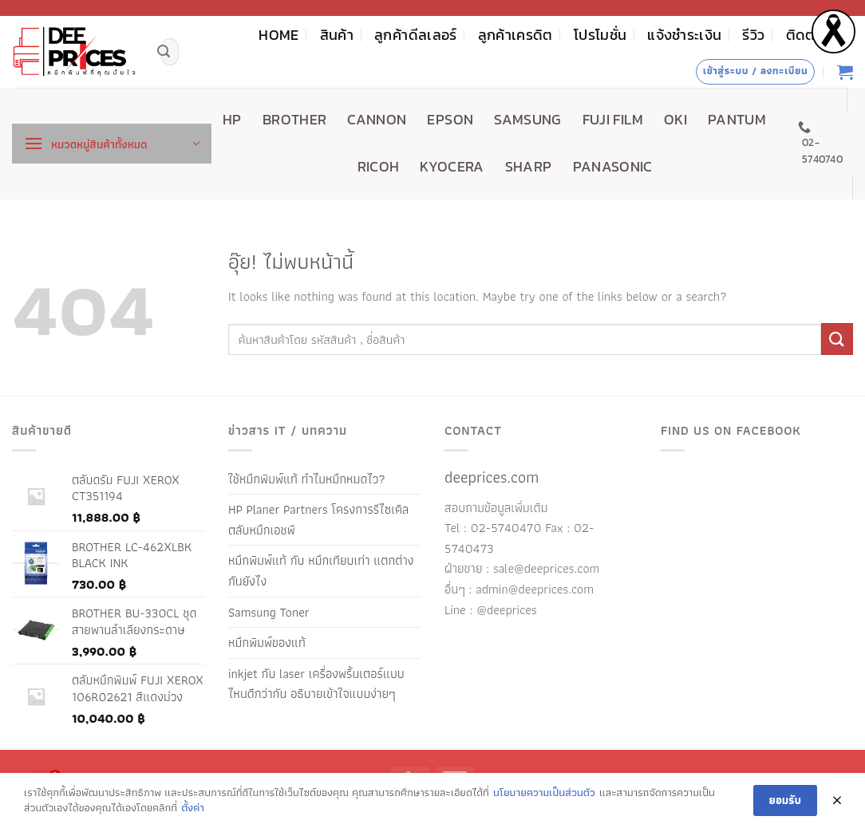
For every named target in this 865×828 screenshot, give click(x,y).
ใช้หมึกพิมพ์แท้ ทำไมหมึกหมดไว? (306, 479)
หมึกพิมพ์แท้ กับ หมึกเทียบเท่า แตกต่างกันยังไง (321, 570)
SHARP (528, 166)
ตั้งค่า (192, 808)
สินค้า (337, 35)
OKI (675, 119)
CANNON (376, 119)
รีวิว (753, 35)
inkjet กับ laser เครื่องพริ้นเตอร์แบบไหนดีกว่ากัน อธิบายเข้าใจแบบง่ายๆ (316, 684)
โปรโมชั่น (600, 35)
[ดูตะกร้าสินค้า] (845, 71)
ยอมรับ (785, 800)
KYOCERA (452, 166)
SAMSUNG (527, 119)
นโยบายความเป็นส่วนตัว (544, 793)
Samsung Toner (269, 612)
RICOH (378, 166)
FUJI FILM (613, 119)
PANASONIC (613, 166)
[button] (111, 144)
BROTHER (294, 119)
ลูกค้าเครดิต (515, 35)
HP (232, 119)
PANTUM (737, 119)
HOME (278, 35)
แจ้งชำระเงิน (684, 35)
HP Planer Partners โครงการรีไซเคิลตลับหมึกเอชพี (318, 519)
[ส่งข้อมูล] (163, 51)
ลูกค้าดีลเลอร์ (415, 35)
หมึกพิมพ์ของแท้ (267, 643)
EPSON (450, 119)
